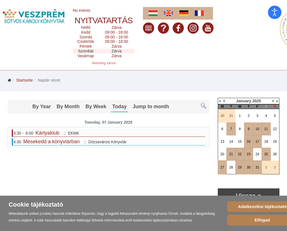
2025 (256, 101)
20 (222, 154)
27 (222, 167)
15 (240, 142)
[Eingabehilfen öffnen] (274, 12)
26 (275, 154)
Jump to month (151, 106)
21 (231, 154)
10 (257, 129)
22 (240, 154)
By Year (41, 106)
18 (266, 142)
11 (266, 129)
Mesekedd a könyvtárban (51, 141)
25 (266, 154)
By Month (68, 106)
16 (248, 142)
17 (257, 142)
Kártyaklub (47, 133)
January (243, 101)
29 (240, 167)
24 (257, 154)
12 (275, 129)
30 (248, 167)
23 (248, 154)
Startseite (24, 80)
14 (231, 142)
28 (231, 167)
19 (275, 142)
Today (119, 106)
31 (257, 167)
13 (222, 142)
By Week (96, 106)
